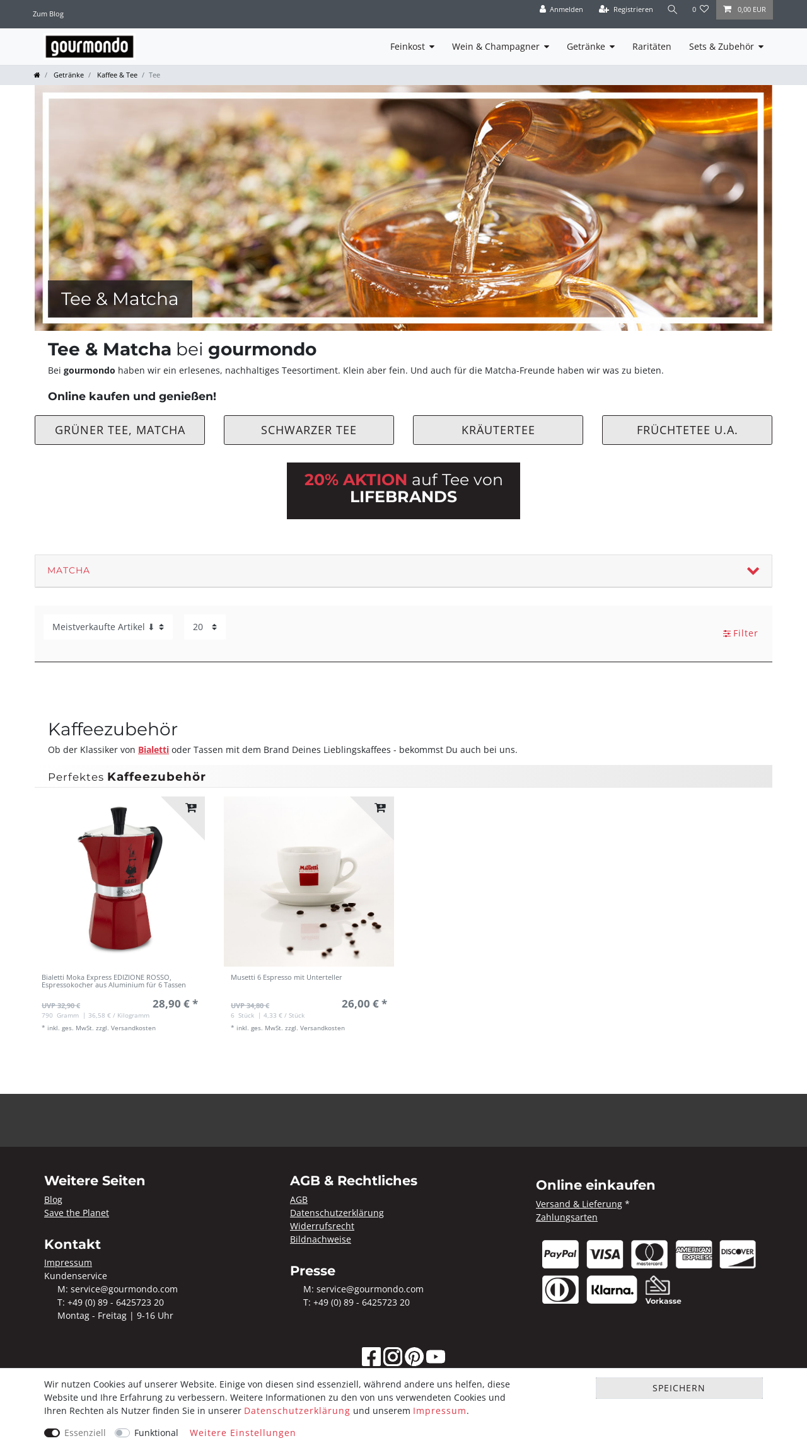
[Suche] (672, 10)
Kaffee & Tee (116, 74)
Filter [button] (741, 633)
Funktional (156, 1433)
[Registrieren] (626, 10)
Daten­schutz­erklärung (297, 1410)
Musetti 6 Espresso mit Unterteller (286, 978)
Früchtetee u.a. (687, 429)
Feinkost (407, 46)
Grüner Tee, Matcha (120, 429)
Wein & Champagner (496, 46)
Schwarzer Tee (309, 429)
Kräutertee (498, 429)
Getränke (586, 46)
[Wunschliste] (700, 10)
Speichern (679, 1388)
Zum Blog (48, 13)
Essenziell (85, 1433)
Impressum (440, 1410)
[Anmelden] (561, 10)
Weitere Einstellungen (243, 1433)
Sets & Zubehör (721, 46)
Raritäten (651, 46)
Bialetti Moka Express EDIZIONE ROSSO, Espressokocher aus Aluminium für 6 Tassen (114, 981)
